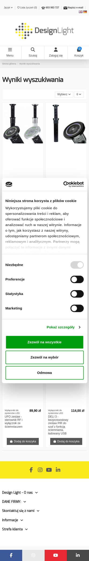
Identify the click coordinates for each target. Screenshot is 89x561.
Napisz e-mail (75, 7)
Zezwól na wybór (44, 357)
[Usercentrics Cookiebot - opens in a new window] (64, 184)
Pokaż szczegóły (61, 327)
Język (8, 7)
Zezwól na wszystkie (45, 342)
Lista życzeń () (27, 7)
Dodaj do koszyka (23, 441)
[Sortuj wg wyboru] (64, 94)
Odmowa (44, 373)
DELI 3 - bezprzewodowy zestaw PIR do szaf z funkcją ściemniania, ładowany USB (58, 425)
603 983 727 (52, 7)
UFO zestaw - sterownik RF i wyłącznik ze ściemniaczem (13, 421)
